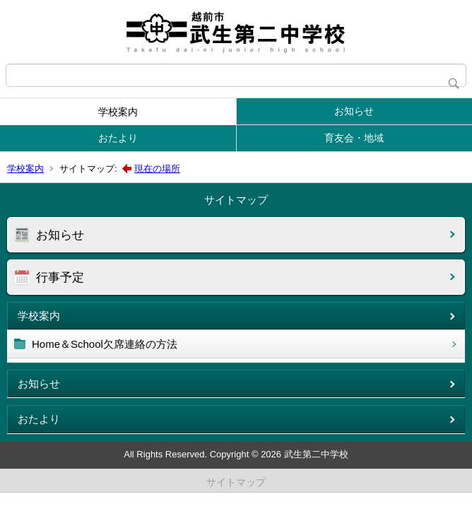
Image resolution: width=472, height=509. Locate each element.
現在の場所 (157, 168)
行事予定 (60, 277)
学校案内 (118, 111)
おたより (118, 138)
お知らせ (354, 111)
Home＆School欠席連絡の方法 (104, 344)
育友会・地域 (354, 138)
